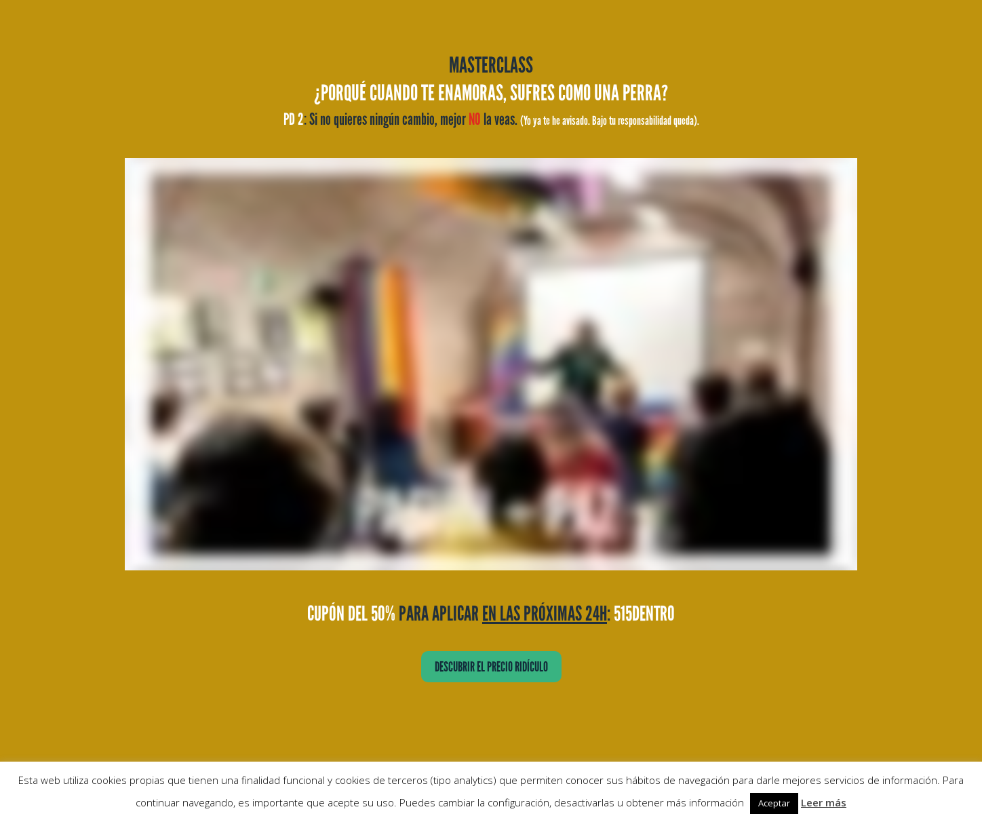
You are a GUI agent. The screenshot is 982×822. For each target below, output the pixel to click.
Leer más (823, 802)
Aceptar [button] (774, 803)
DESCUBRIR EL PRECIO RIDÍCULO (491, 667)
